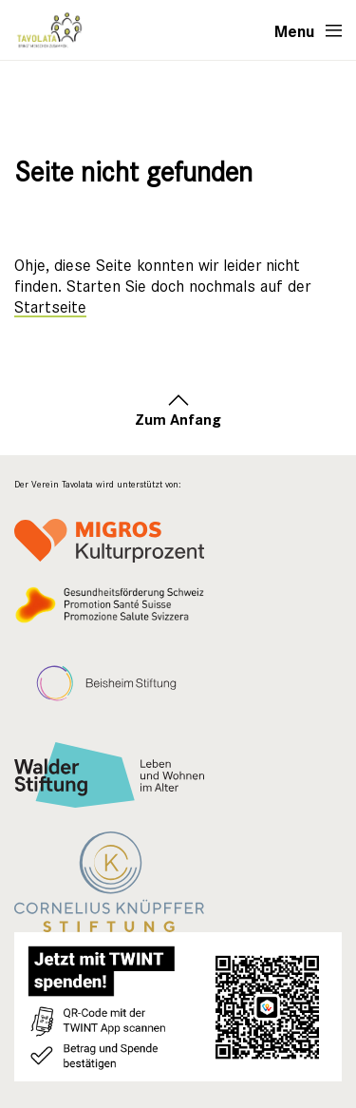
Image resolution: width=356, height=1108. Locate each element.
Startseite (50, 307)
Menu (294, 30)
